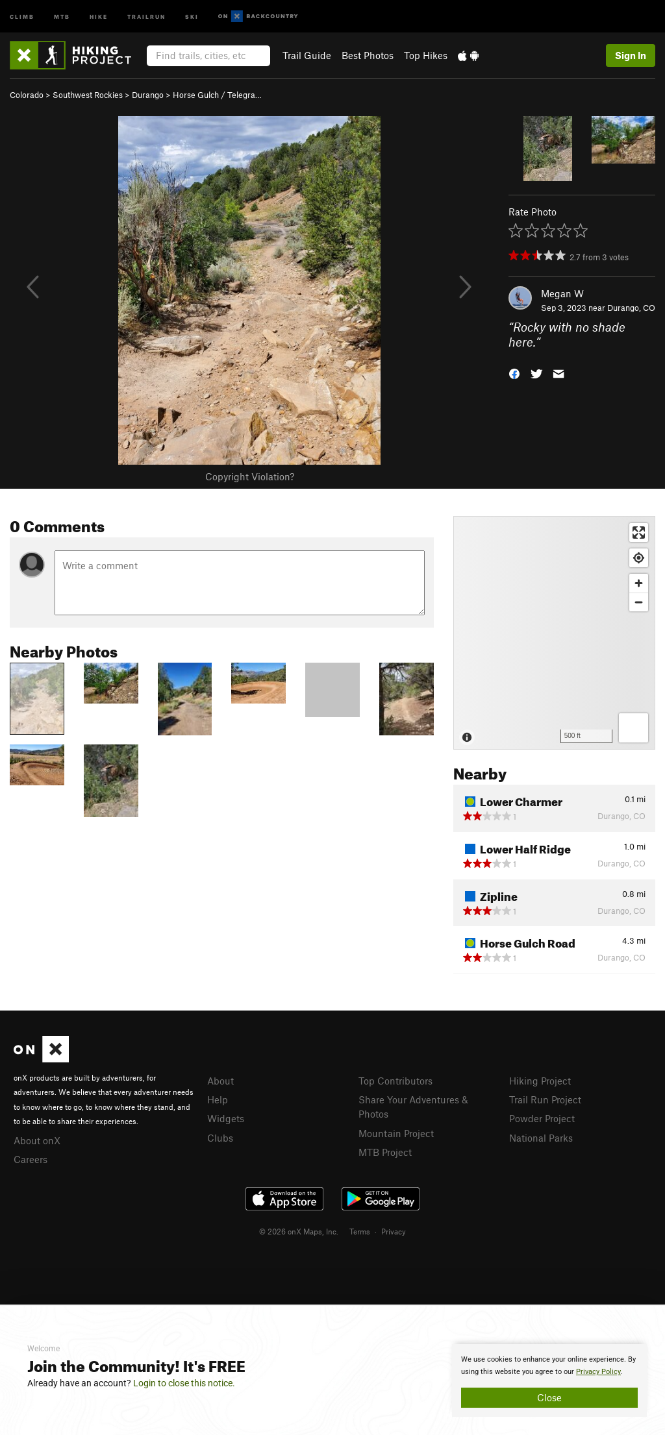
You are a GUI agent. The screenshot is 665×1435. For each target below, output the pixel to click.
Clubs (220, 1138)
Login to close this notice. (184, 1383)
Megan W (562, 293)
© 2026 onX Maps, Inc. (298, 1231)
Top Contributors (395, 1080)
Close (549, 1397)
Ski (192, 16)
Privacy (393, 1231)
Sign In (630, 55)
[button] (514, 372)
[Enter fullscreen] (638, 532)
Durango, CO (631, 307)
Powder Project (542, 1118)
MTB (62, 16)
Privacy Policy (598, 1372)
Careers (30, 1159)
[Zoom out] (638, 602)
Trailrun (146, 16)
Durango (148, 95)
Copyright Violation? (249, 476)
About (220, 1080)
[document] (549, 1380)
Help (217, 1099)
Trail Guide (306, 55)
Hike (99, 16)
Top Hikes (425, 55)
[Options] (633, 727)
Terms (359, 1231)
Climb (22, 16)
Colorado (27, 95)
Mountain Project (396, 1133)
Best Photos (368, 55)
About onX (37, 1140)
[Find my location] (638, 557)
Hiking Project (540, 1080)
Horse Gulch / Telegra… (217, 95)
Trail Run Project (545, 1099)
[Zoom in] (638, 583)
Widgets (225, 1118)
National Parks (541, 1138)
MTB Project (385, 1152)
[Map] (554, 633)
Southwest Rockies (88, 95)
